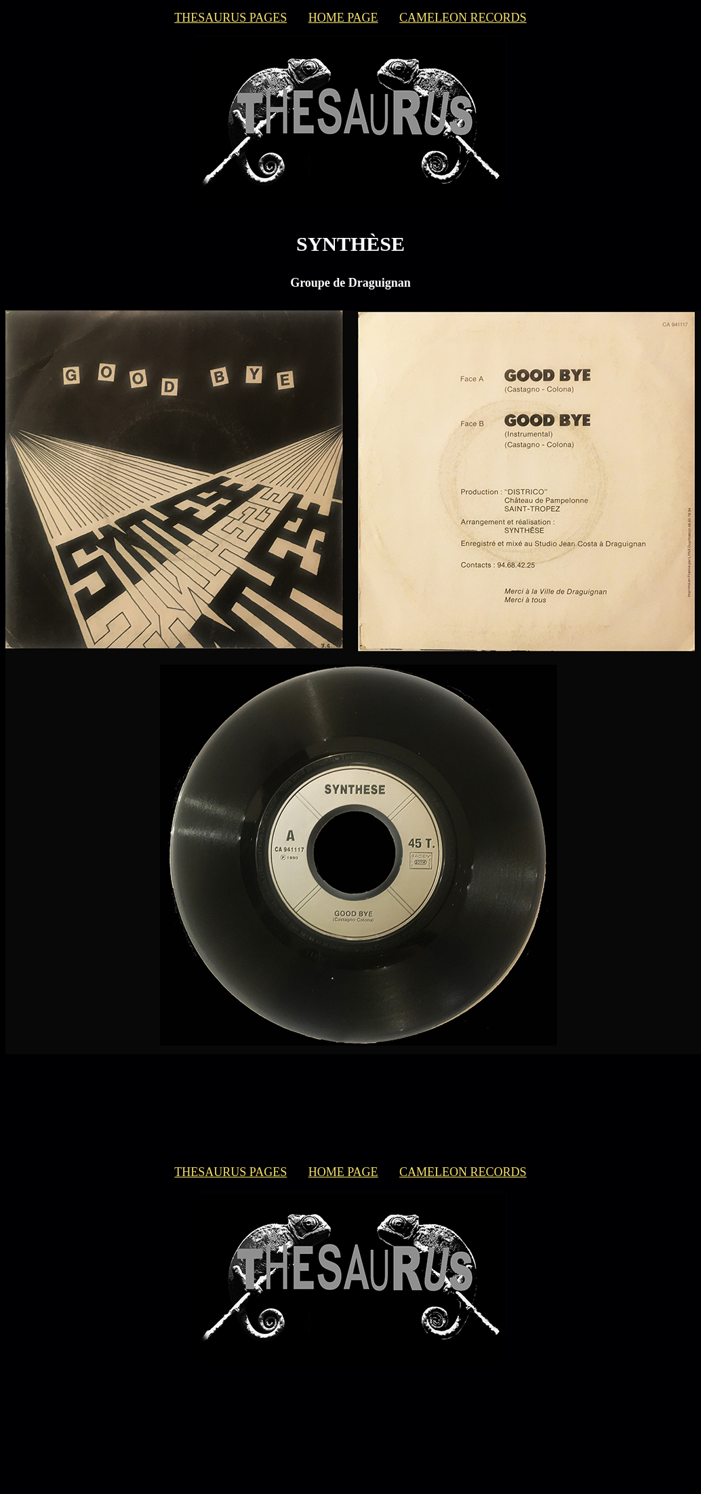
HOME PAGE (343, 17)
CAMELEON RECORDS (463, 17)
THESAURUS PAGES (230, 17)
